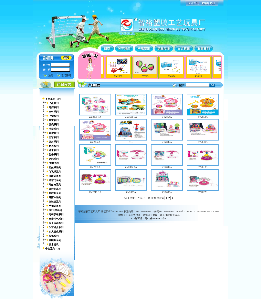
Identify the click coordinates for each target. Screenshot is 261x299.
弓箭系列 (54, 107)
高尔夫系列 (55, 184)
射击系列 (54, 154)
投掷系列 (54, 236)
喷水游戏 (54, 244)
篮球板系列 (55, 201)
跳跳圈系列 (55, 240)
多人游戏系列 (56, 231)
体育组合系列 (56, 227)
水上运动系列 (56, 223)
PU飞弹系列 (55, 210)
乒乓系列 (54, 146)
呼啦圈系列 (55, 193)
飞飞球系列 (55, 171)
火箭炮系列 (55, 188)
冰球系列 (54, 158)
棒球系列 (54, 133)
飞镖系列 (54, 116)
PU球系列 (54, 163)
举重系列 (54, 120)
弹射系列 (54, 141)
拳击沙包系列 (56, 218)
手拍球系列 (55, 206)
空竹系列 (54, 111)
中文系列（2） (53, 248)
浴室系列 (54, 128)
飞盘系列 (54, 103)
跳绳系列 (54, 124)
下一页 (146, 198)
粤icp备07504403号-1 (156, 218)
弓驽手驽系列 (56, 214)
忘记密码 (66, 75)
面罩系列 (54, 137)
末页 (153, 198)
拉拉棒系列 (55, 167)
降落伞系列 (55, 197)
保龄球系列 (55, 176)
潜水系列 (54, 150)
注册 (50, 75)
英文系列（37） (53, 98)
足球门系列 (55, 180)
